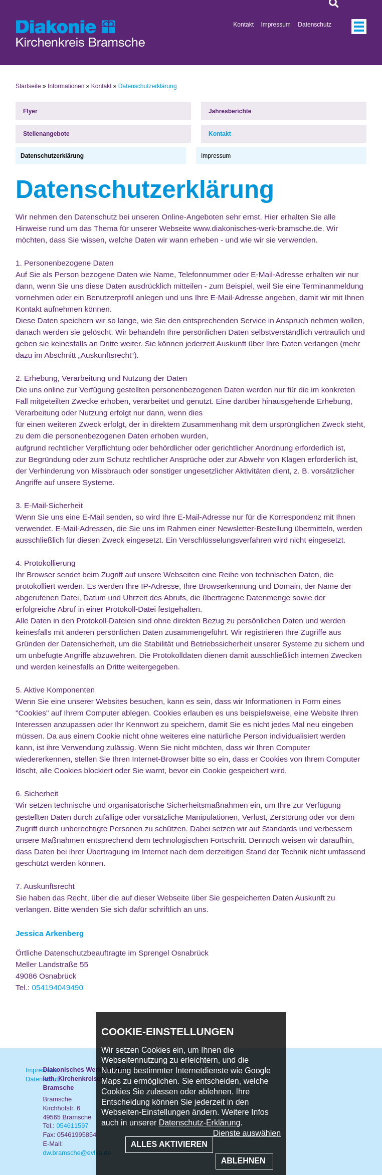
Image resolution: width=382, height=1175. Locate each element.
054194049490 (57, 987)
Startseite (28, 86)
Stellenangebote (46, 133)
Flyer (30, 111)
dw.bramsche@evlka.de (77, 1152)
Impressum (276, 24)
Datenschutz (314, 24)
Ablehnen (244, 1160)
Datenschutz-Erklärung (200, 1122)
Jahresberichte (230, 111)
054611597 (72, 1125)
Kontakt (243, 24)
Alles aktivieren (169, 1144)
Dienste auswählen (247, 1133)
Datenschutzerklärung (52, 155)
